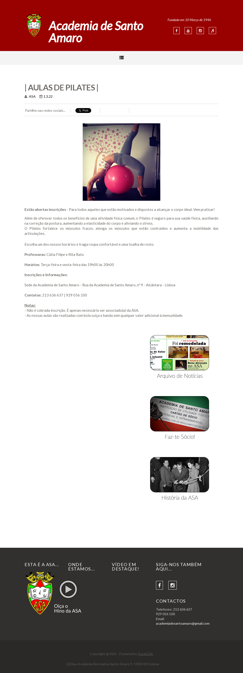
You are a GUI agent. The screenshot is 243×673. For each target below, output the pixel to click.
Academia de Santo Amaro (96, 31)
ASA (32, 96)
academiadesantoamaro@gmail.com (183, 623)
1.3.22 (48, 96)
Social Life (145, 654)
